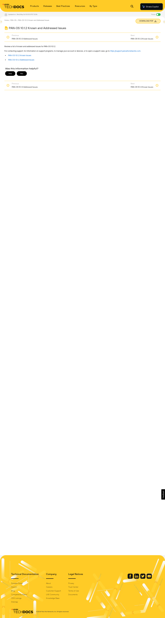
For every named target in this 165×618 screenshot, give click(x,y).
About (48, 583)
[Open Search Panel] (132, 6)
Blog (13, 591)
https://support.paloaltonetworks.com (125, 51)
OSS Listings (16, 598)
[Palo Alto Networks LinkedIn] (137, 578)
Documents (73, 595)
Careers (49, 587)
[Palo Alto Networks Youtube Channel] (149, 578)
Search (14, 587)
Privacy (71, 583)
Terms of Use (73, 591)
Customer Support (53, 591)
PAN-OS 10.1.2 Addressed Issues (21, 60)
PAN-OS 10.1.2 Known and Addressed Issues (33, 20)
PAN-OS (13, 20)
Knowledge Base (52, 598)
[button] (163, 494)
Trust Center (73, 587)
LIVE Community (52, 595)
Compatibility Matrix (19, 595)
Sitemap (14, 602)
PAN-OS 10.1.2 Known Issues (19, 55)
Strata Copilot (150, 6)
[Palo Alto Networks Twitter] (143, 578)
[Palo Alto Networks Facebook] (130, 578)
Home (6, 20)
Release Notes (17, 583)
